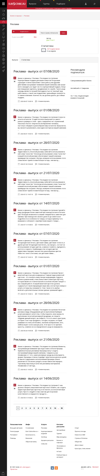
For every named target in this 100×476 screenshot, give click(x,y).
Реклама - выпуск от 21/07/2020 (36, 173)
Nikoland (95, 467)
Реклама (26, 16)
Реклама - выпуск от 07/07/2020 (36, 233)
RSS (35, 37)
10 (55, 408)
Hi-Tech (59, 451)
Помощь (13, 438)
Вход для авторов (16, 428)
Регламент (13, 435)
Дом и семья (79, 445)
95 (62, 408)
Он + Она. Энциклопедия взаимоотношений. (80, 97)
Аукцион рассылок (47, 440)
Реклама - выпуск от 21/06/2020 (36, 339)
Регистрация (14, 431)
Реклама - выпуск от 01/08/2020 (36, 110)
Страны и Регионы (81, 438)
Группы (48, 2)
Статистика (47, 45)
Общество (78, 442)
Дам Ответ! (50, 40)
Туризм (59, 433)
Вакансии (29, 438)
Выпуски (35, 2)
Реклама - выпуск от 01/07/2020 (36, 266)
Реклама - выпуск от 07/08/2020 (36, 71)
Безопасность (30, 435)
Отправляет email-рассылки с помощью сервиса (53, 8)
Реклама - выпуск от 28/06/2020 (36, 303)
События (44, 444)
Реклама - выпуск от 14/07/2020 (36, 203)
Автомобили (61, 430)
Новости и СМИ (80, 435)
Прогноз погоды (80, 431)
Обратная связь (31, 442)
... (58, 408)
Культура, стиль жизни (82, 448)
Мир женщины (62, 437)
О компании (30, 428)
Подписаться (24, 31)
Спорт (77, 428)
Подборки (63, 2)
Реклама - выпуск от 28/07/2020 (36, 143)
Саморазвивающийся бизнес (81, 81)
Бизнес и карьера (16, 16)
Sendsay (44, 437)
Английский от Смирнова (80, 88)
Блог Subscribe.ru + (32, 431)
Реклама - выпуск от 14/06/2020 (36, 378)
